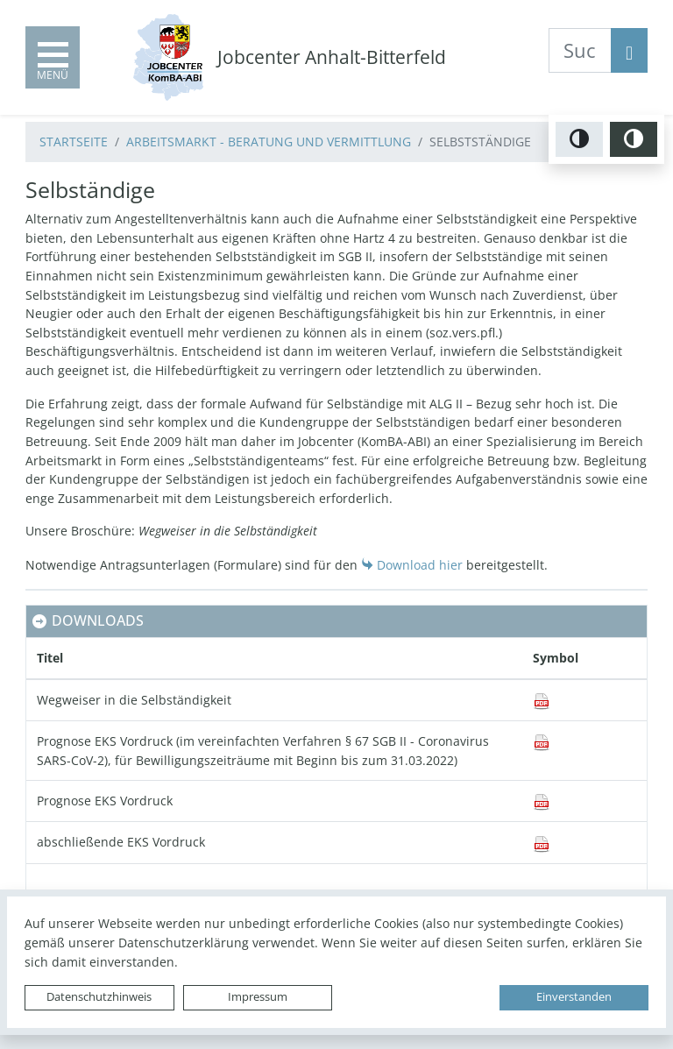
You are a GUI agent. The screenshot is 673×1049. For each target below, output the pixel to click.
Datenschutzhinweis (99, 996)
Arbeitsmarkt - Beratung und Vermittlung (268, 141)
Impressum (257, 996)
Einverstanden (574, 996)
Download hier (420, 564)
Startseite (73, 141)
